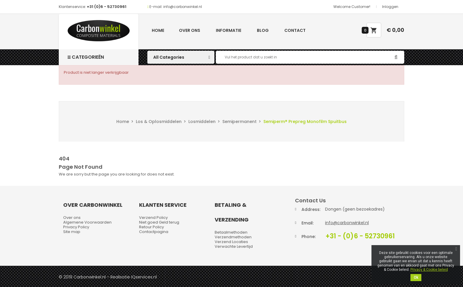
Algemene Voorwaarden (87, 222)
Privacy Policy (76, 227)
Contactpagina (153, 231)
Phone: (308, 237)
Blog (263, 30)
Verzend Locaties (231, 242)
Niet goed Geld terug (159, 222)
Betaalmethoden (231, 232)
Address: (310, 209)
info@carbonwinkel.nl (347, 223)
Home (158, 30)
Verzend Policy (153, 217)
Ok (416, 277)
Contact (295, 30)
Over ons (189, 30)
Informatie (228, 30)
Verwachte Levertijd (234, 246)
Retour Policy (151, 227)
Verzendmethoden (233, 237)
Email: (307, 223)
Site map (71, 231)
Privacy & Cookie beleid (429, 270)
